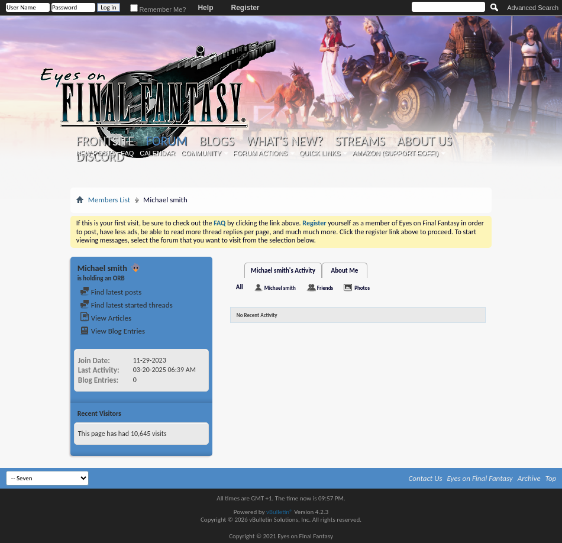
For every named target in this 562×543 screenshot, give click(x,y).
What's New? (284, 141)
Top (551, 478)
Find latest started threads (126, 304)
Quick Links (320, 153)
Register (245, 8)
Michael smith (280, 288)
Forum (166, 141)
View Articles (105, 317)
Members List (109, 199)
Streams (360, 141)
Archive (529, 478)
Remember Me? (158, 9)
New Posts (95, 153)
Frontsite (105, 141)
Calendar (157, 153)
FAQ (127, 153)
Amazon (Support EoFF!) (395, 153)
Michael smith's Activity (283, 270)
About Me (344, 270)
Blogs (216, 141)
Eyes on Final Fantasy (480, 478)
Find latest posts (111, 291)
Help (205, 8)
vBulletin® (279, 512)
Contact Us (426, 478)
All (239, 287)
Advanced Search (532, 7)
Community (201, 153)
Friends (325, 288)
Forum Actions (260, 153)
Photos (362, 288)
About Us (424, 141)
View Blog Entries (112, 331)
